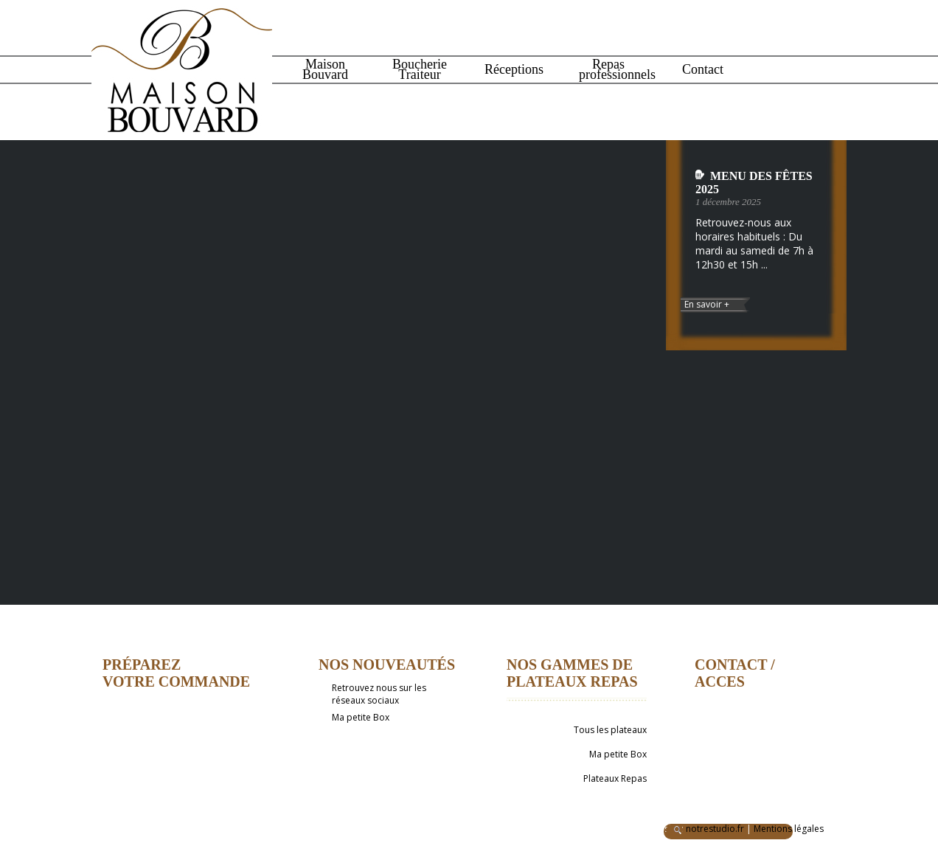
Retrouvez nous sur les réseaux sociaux (379, 694)
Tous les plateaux (610, 730)
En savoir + (706, 304)
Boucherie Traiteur (419, 69)
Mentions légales (789, 828)
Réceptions (513, 69)
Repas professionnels (610, 69)
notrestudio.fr (715, 828)
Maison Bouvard (325, 69)
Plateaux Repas (615, 778)
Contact (702, 69)
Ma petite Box (360, 717)
